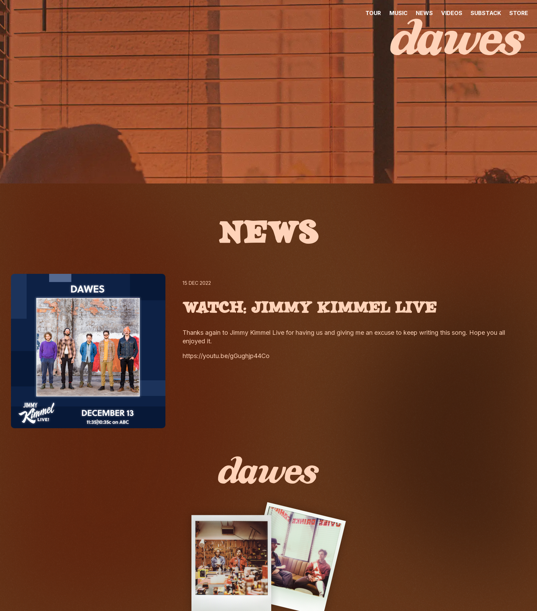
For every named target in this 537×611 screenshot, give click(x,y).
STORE (518, 13)
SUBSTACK (486, 13)
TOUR (373, 13)
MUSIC (398, 13)
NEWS (424, 13)
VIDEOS (451, 13)
